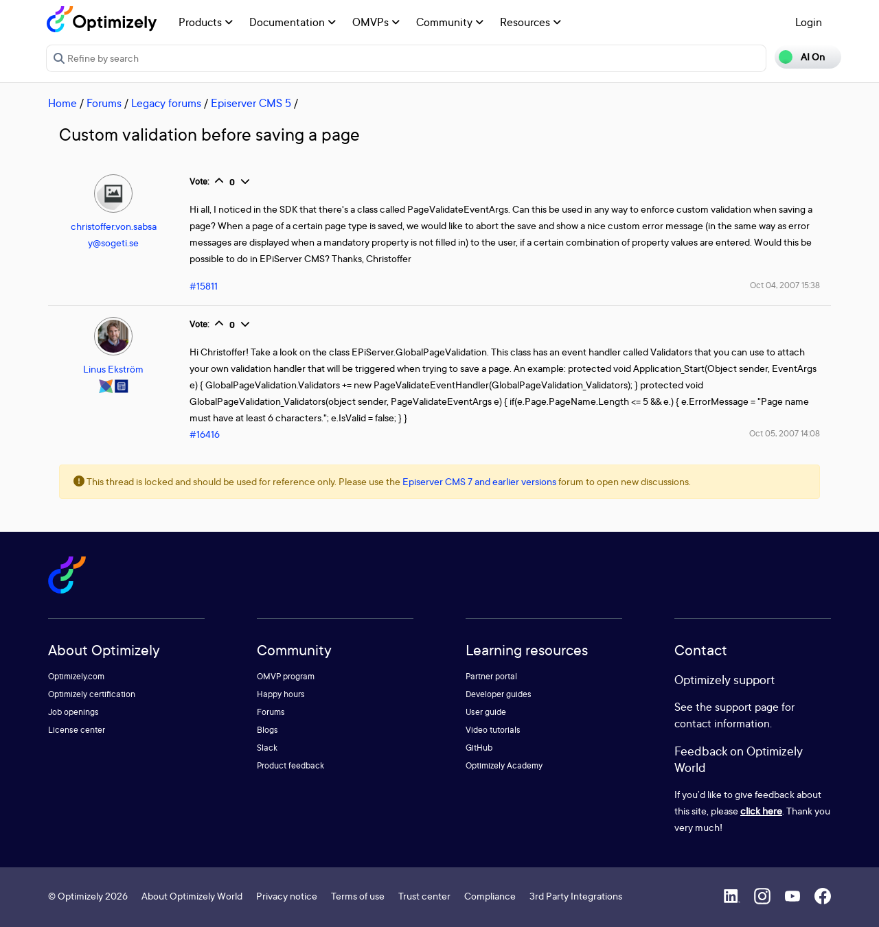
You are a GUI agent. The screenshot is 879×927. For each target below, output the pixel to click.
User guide (486, 712)
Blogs (267, 730)
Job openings (73, 712)
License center (76, 730)
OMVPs (376, 22)
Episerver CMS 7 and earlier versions (479, 481)
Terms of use (358, 895)
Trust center (424, 895)
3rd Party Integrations (575, 895)
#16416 (205, 434)
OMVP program (286, 676)
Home (62, 102)
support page (747, 706)
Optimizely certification (91, 694)
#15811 (204, 285)
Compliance (490, 895)
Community (449, 22)
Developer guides (499, 694)
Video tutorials (493, 730)
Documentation (292, 22)
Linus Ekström (113, 368)
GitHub (479, 747)
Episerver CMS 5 (251, 102)
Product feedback (290, 765)
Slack (267, 747)
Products (206, 22)
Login (808, 22)
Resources (530, 22)
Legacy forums (166, 102)
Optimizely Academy (504, 765)
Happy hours (281, 694)
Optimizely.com (76, 676)
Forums (104, 102)
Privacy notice (286, 895)
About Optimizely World (191, 895)
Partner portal (491, 676)
